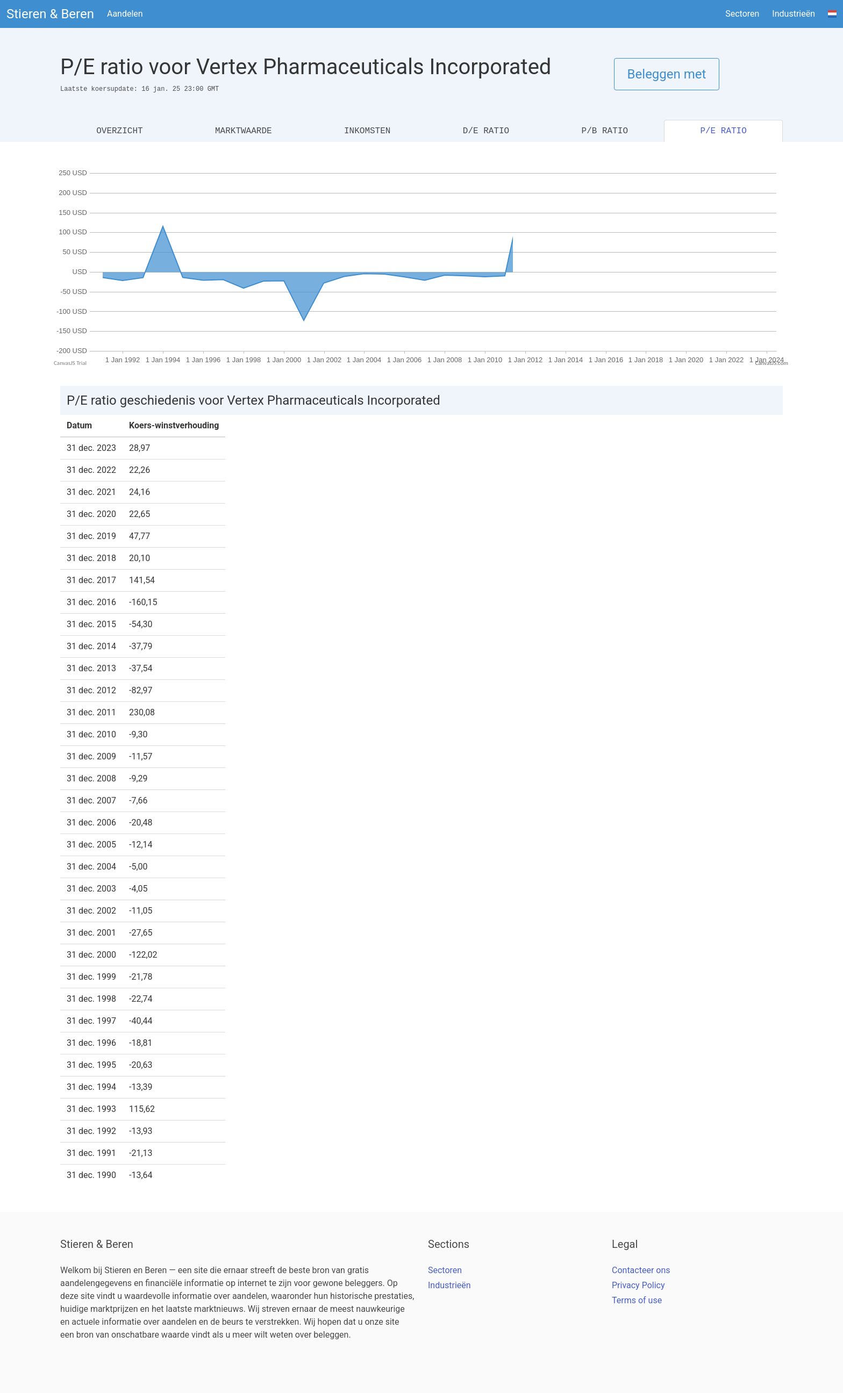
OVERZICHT (119, 131)
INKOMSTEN (367, 131)
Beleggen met (666, 74)
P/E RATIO (723, 131)
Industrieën (793, 14)
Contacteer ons (641, 1270)
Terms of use (637, 1300)
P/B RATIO (605, 131)
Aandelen (125, 14)
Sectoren (742, 14)
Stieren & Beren (50, 13)
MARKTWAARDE (243, 131)
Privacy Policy (638, 1285)
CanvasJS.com (771, 363)
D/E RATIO (486, 131)
